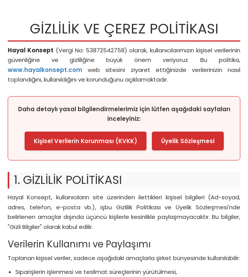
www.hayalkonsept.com (45, 70)
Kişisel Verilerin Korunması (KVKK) (85, 141)
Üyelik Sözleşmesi (188, 141)
